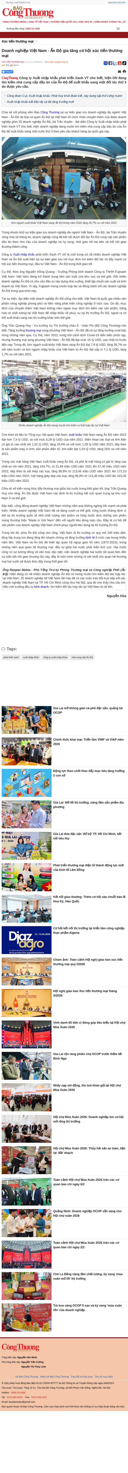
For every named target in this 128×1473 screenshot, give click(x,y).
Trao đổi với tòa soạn (82, 1376)
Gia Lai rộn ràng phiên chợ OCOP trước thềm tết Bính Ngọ (87, 1056)
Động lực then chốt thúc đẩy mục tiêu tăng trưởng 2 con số (88, 773)
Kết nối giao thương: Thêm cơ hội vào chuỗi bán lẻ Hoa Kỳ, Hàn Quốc (89, 899)
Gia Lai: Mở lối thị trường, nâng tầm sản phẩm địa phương (88, 805)
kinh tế (90, 537)
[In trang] (124, 71)
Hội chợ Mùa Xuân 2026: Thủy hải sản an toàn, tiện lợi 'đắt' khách (89, 1151)
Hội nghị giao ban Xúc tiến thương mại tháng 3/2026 (85, 993)
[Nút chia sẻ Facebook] (27, 71)
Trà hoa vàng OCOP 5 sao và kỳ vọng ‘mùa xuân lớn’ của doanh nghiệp (87, 1308)
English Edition (117, 2)
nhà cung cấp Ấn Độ (82, 657)
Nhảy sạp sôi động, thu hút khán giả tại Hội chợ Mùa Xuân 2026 (87, 1088)
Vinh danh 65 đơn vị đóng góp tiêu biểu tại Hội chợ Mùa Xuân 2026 (89, 1025)
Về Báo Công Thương (26, 1376)
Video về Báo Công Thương (54, 1376)
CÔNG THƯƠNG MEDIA (14, 22)
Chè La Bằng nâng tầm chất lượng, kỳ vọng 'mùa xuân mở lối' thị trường (87, 1276)
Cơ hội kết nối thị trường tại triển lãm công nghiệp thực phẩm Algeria (88, 930)
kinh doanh (41, 586)
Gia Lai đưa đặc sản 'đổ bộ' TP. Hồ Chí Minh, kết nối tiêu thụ (87, 836)
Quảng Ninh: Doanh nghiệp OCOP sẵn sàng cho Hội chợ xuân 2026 (87, 1213)
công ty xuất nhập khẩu (55, 657)
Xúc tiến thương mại (18, 41)
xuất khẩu (75, 434)
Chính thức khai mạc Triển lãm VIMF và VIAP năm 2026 (88, 742)
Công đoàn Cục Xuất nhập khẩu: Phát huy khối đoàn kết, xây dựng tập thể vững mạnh (64, 96)
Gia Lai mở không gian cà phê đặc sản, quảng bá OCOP (88, 710)
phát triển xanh (11, 657)
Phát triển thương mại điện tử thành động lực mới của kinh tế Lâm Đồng (88, 867)
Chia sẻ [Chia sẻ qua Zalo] (7, 72)
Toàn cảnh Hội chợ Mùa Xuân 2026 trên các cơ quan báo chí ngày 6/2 (86, 1182)
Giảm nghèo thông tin (107, 22)
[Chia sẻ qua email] (119, 72)
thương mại (33, 330)
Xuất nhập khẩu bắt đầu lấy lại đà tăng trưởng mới (40, 101)
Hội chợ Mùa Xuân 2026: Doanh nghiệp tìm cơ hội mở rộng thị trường (88, 1119)
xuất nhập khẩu (31, 657)
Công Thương (49, 112)
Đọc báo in (85, 22)
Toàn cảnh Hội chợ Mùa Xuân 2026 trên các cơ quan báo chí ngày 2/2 (86, 1245)
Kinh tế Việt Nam (38, 22)
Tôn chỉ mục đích (104, 1376)
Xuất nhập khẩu (23, 254)
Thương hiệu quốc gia (63, 22)
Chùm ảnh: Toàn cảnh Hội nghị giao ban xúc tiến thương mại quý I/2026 (88, 962)
